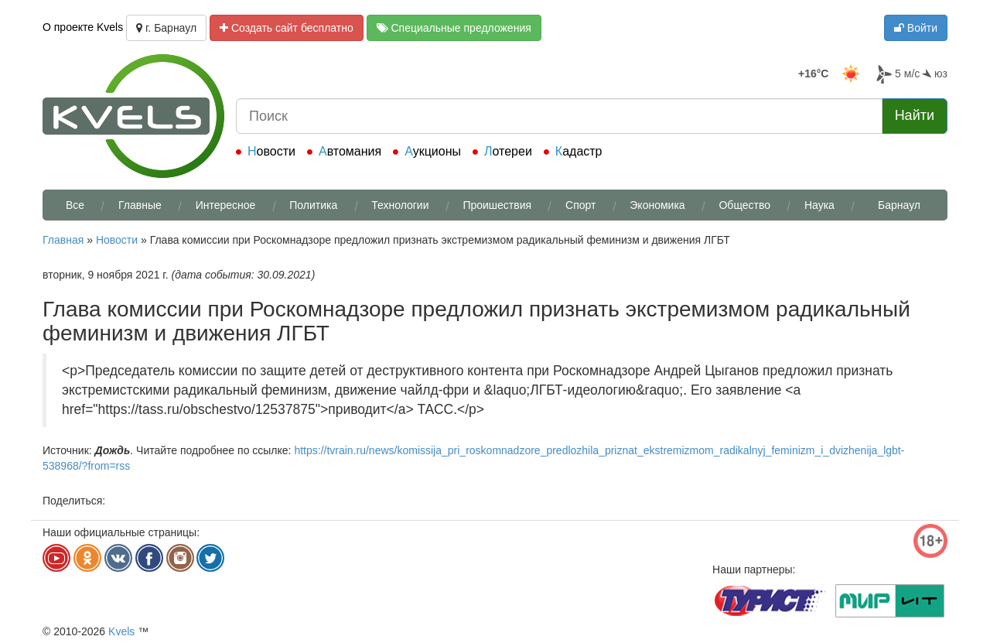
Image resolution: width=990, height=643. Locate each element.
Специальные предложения (454, 28)
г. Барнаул (166, 28)
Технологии (399, 205)
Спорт (580, 205)
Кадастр (579, 151)
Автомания (350, 151)
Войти (915, 28)
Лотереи (508, 151)
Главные (140, 205)
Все (75, 205)
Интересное (226, 205)
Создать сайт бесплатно (286, 28)
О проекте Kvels (83, 27)
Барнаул (899, 205)
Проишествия (497, 205)
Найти (914, 115)
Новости (271, 151)
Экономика (657, 205)
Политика (313, 205)
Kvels (121, 631)
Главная (63, 240)
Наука (819, 205)
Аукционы (433, 151)
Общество (744, 205)
